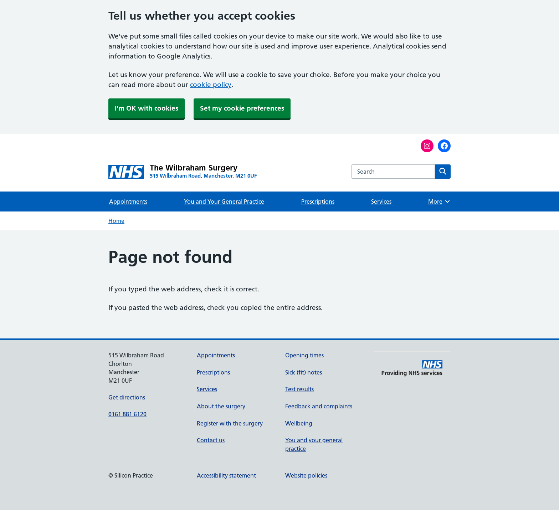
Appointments (128, 201)
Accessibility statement (226, 475)
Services (381, 201)
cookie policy (210, 85)
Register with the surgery (230, 423)
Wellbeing (298, 423)
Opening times (304, 355)
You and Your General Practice (224, 201)
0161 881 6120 (127, 414)
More (439, 201)
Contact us (211, 440)
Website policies (306, 475)
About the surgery (221, 406)
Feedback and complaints (318, 406)
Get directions (126, 397)
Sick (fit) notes (303, 372)
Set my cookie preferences (242, 108)
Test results (299, 389)
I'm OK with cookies (146, 108)
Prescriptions (317, 201)
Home (116, 220)
